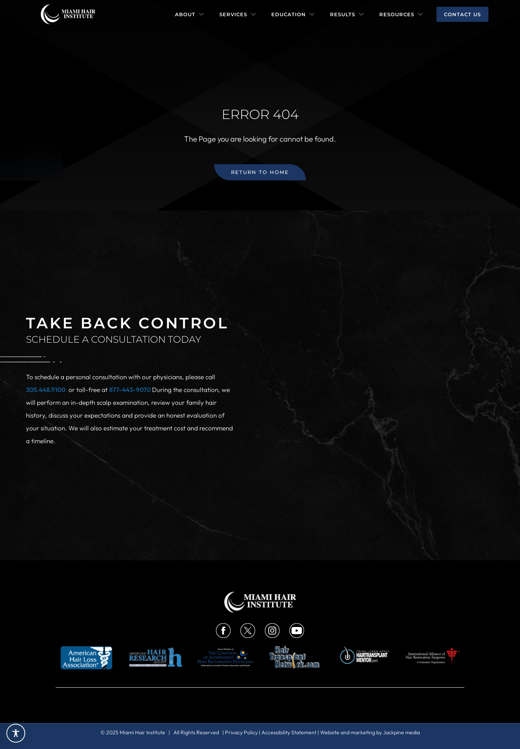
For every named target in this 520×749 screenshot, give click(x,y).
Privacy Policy (241, 732)
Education (293, 14)
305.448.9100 (45, 390)
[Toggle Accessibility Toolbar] (16, 733)
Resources (401, 14)
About (189, 14)
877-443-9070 (130, 390)
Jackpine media (401, 732)
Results (347, 14)
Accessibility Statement (289, 732)
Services (237, 14)
